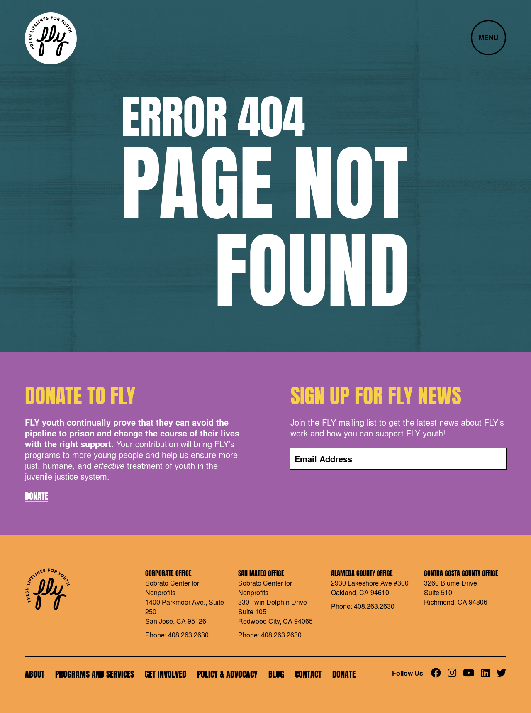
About (34, 674)
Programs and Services (94, 674)
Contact (308, 674)
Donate (36, 496)
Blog (276, 674)
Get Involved (165, 674)
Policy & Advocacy (227, 674)
